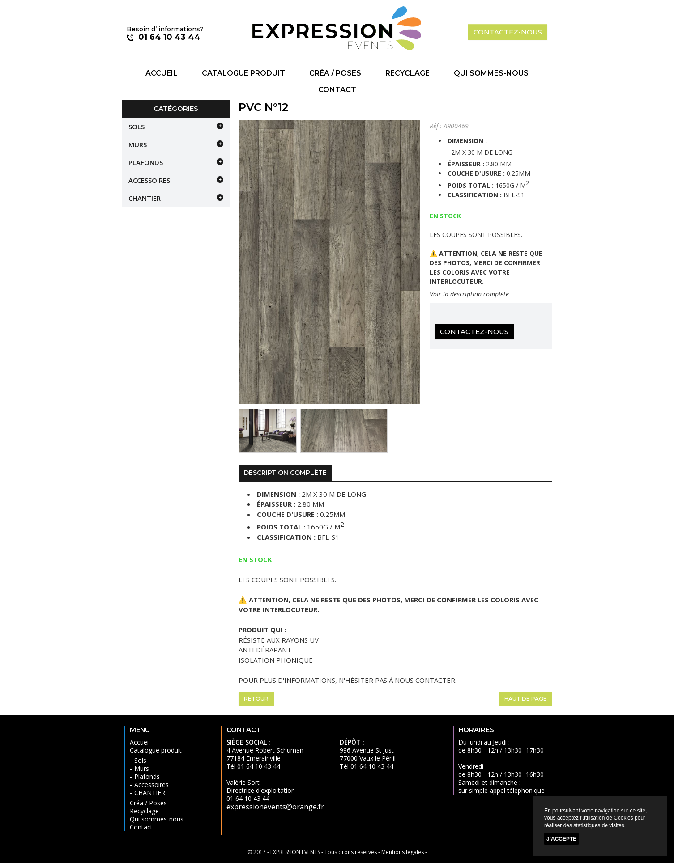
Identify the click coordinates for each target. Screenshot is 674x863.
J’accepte (561, 839)
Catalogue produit (243, 73)
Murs (137, 144)
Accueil (161, 73)
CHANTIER (144, 198)
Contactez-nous (474, 331)
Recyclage (407, 73)
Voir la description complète (469, 294)
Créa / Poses (335, 73)
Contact (337, 89)
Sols (136, 126)
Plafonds (145, 162)
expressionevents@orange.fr (275, 807)
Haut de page (525, 698)
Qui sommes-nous (491, 73)
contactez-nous (508, 32)
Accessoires (149, 180)
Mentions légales (402, 852)
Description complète (285, 473)
